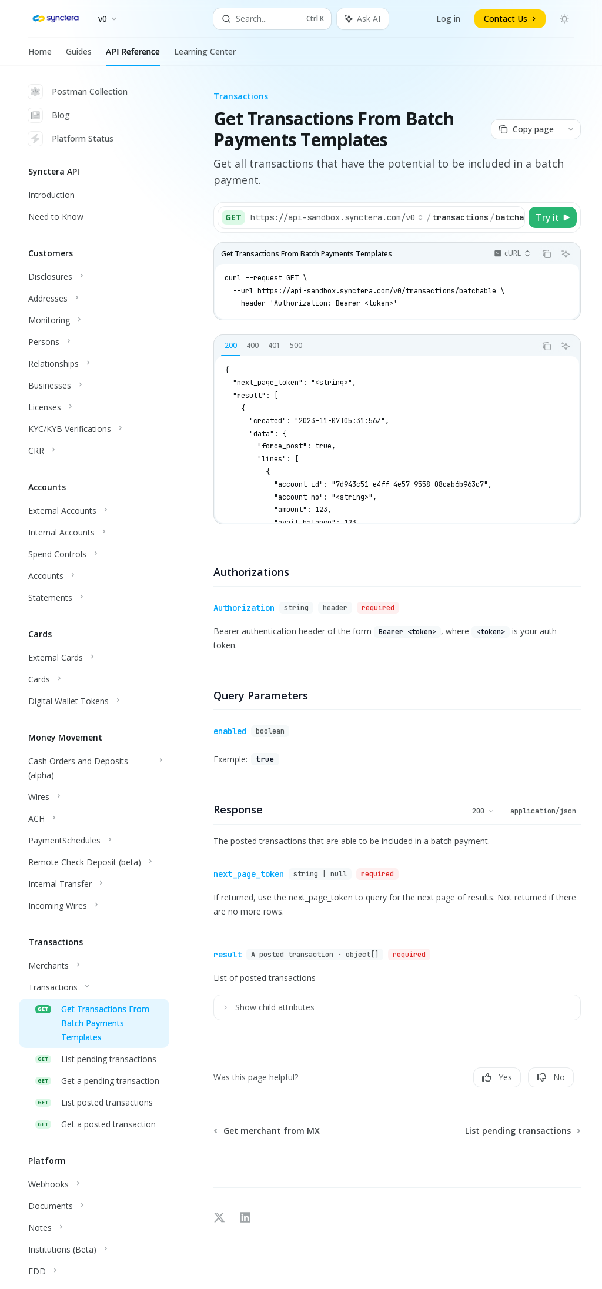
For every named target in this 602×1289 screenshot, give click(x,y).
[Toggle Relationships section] (94, 363)
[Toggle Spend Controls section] (94, 554)
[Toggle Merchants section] (94, 965)
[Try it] (553, 217)
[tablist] (374, 346)
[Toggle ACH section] (94, 818)
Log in (448, 18)
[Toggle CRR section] (94, 450)
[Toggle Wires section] (94, 797)
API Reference (133, 56)
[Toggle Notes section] (94, 1227)
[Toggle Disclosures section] (94, 276)
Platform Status (70, 139)
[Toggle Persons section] (94, 342)
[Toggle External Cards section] (94, 657)
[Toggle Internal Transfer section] (94, 884)
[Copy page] (526, 129)
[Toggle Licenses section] (94, 407)
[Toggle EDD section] (94, 1271)
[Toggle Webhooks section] (94, 1184)
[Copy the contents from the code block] (546, 254)
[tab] (230, 346)
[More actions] (571, 129)
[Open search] (272, 18)
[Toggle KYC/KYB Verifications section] (94, 429)
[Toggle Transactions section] (94, 987)
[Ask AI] (565, 254)
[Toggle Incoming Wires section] (94, 905)
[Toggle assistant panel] (363, 18)
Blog (49, 115)
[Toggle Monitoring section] (94, 320)
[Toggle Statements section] (94, 597)
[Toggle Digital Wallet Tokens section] (94, 701)
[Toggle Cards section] (94, 679)
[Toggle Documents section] (94, 1206)
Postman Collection (78, 92)
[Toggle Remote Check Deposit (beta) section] (94, 862)
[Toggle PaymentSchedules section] (94, 840)
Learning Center (205, 56)
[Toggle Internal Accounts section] (94, 532)
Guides (79, 56)
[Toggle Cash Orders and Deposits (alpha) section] (94, 768)
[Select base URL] (337, 217)
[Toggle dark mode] (564, 18)
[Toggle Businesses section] (94, 385)
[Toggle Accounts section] (94, 576)
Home (40, 56)
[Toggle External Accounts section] (94, 510)
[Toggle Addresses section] (94, 298)
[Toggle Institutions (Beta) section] (94, 1249)
